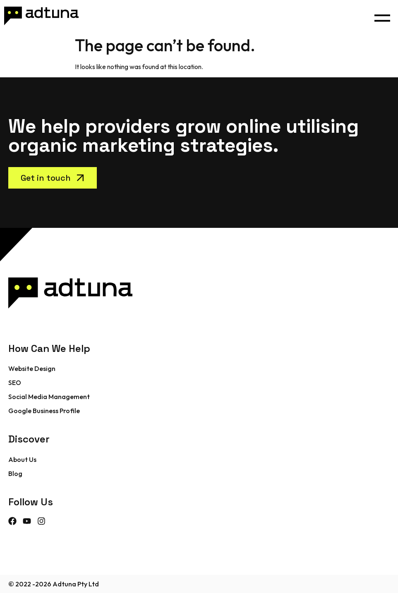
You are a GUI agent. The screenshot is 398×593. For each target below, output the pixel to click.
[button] (382, 16)
